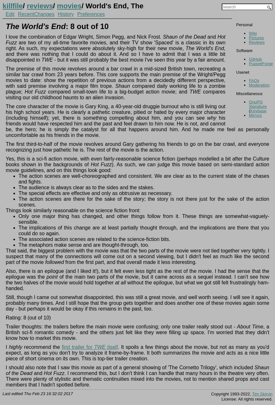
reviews (40, 6)
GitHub (255, 59)
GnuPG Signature (258, 104)
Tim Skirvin (262, 394)
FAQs (254, 80)
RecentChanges (36, 14)
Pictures (256, 37)
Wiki (253, 33)
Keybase (258, 111)
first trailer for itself (90, 347)
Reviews (256, 42)
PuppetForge (261, 63)
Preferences (91, 14)
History (66, 14)
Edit (10, 14)
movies (69, 6)
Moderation (259, 85)
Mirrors (255, 115)
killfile (13, 6)
